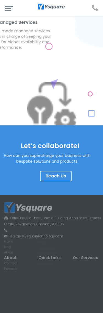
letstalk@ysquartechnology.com (36, 229)
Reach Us (62, 176)
